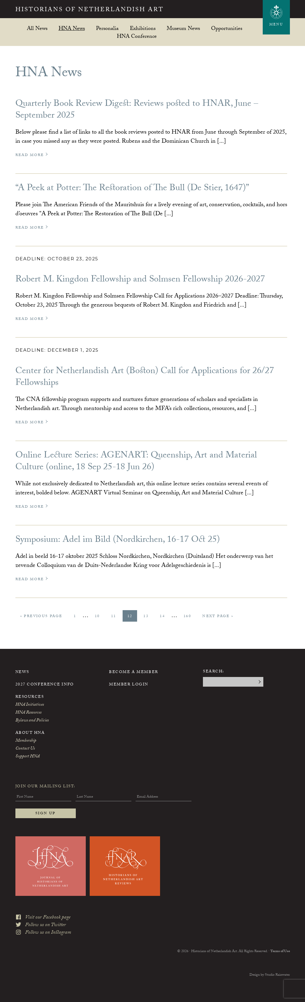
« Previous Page (41, 617)
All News (37, 28)
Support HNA (27, 757)
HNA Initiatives (29, 705)
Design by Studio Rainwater (269, 975)
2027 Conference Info (44, 685)
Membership (25, 741)
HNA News (72, 28)
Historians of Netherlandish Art (89, 10)
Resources (29, 697)
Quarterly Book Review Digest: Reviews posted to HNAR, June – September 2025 (136, 110)
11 (116, 616)
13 (148, 616)
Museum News (183, 28)
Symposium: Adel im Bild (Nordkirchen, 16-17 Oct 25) (117, 540)
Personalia (107, 28)
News (22, 672)
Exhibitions (143, 28)
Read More (32, 155)
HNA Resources (28, 713)
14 (164, 616)
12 (132, 616)
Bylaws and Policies (32, 721)
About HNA (30, 733)
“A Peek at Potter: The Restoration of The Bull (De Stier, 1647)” (132, 189)
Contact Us (25, 749)
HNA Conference (137, 36)
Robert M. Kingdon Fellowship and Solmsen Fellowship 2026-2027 (140, 280)
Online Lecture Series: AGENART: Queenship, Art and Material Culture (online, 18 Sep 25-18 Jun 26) (136, 462)
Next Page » (217, 617)
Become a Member (133, 672)
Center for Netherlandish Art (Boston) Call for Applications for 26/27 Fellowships (144, 377)
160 (189, 616)
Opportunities (226, 28)
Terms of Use (280, 951)
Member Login (128, 685)
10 (100, 616)
